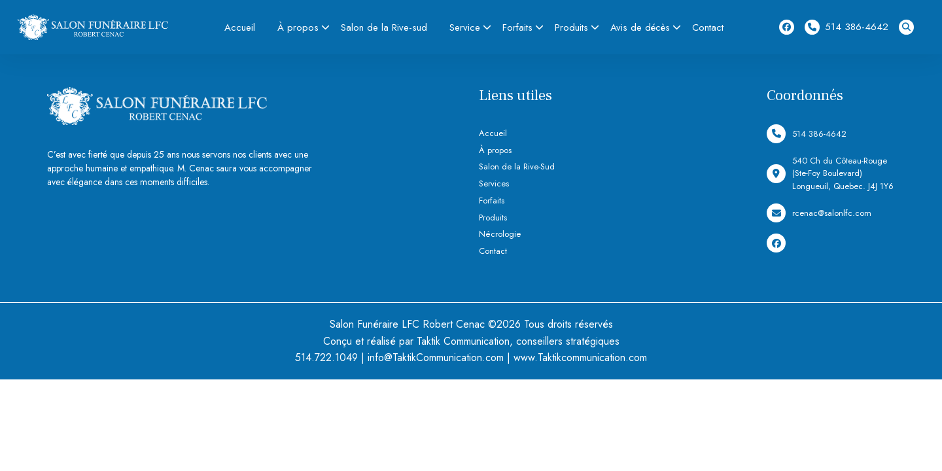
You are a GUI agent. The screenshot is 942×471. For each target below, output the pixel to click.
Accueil (239, 27)
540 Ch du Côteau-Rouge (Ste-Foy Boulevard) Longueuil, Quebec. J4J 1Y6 (830, 173)
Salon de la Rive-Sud (517, 166)
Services (494, 183)
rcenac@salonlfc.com (819, 212)
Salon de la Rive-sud (384, 27)
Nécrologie (500, 234)
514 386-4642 (846, 27)
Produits (571, 27)
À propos (298, 27)
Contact (708, 27)
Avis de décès (640, 27)
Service (464, 27)
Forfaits (517, 27)
